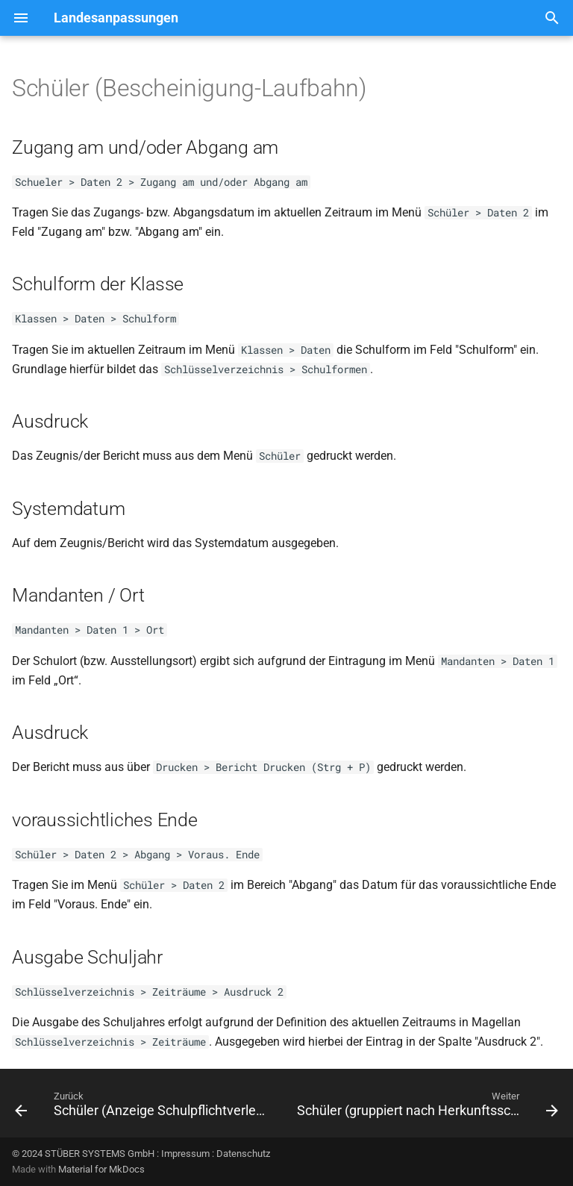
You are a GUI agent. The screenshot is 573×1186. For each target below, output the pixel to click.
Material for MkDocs (101, 1169)
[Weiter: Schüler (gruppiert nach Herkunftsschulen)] (426, 1108)
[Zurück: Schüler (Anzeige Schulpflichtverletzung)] (142, 1108)
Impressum (185, 1153)
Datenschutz (243, 1153)
